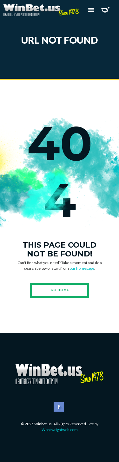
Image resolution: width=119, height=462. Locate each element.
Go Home (59, 290)
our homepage (81, 268)
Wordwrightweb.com (60, 429)
